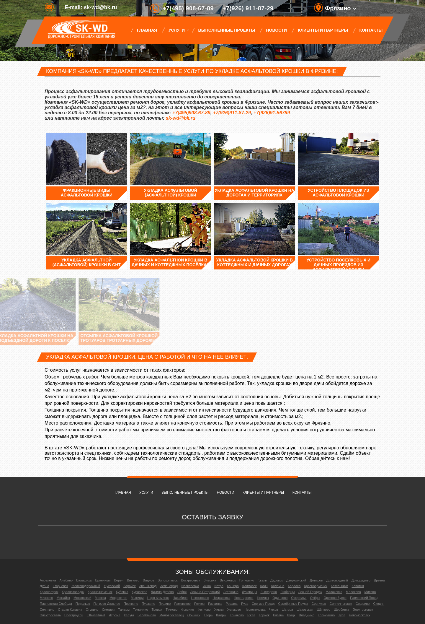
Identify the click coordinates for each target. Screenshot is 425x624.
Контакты (370, 30)
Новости (276, 30)
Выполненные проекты (226, 30)
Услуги (176, 30)
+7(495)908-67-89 (191, 112)
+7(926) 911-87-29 (248, 8)
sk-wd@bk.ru (180, 118)
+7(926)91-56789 (272, 112)
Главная (147, 30)
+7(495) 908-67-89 (188, 8)
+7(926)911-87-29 (232, 112)
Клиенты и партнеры (323, 30)
